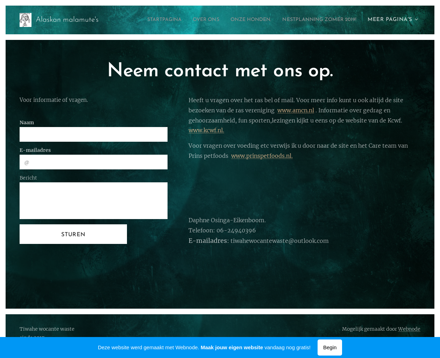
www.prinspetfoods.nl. (262, 155)
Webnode (409, 329)
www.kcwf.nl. (206, 130)
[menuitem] (142, 20)
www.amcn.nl (295, 110)
